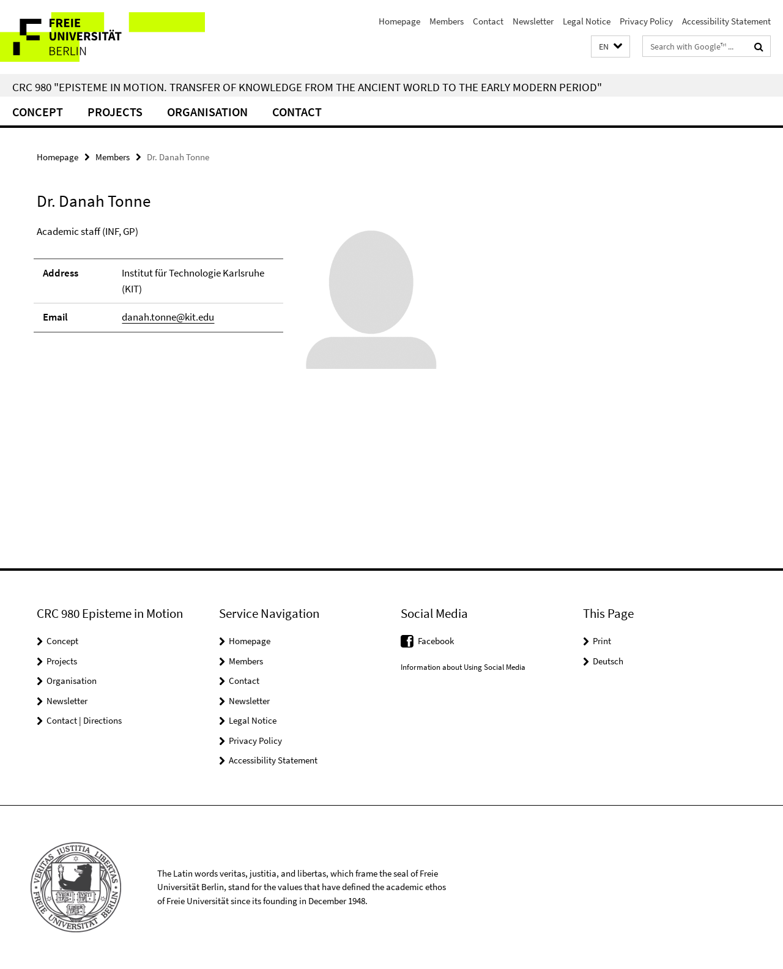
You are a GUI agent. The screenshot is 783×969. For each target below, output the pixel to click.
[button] (610, 46)
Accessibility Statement (726, 21)
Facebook (436, 641)
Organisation (207, 111)
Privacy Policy (646, 21)
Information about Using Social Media (463, 667)
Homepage (399, 21)
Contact (488, 21)
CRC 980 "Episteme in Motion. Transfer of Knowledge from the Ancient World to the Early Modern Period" (307, 87)
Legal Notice (586, 21)
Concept (37, 111)
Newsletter (533, 21)
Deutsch (608, 661)
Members (446, 21)
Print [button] (602, 641)
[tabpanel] (240, 303)
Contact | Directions (84, 720)
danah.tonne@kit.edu (168, 317)
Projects (115, 111)
